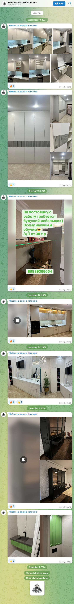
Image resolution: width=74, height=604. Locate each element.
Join (59, 3)
